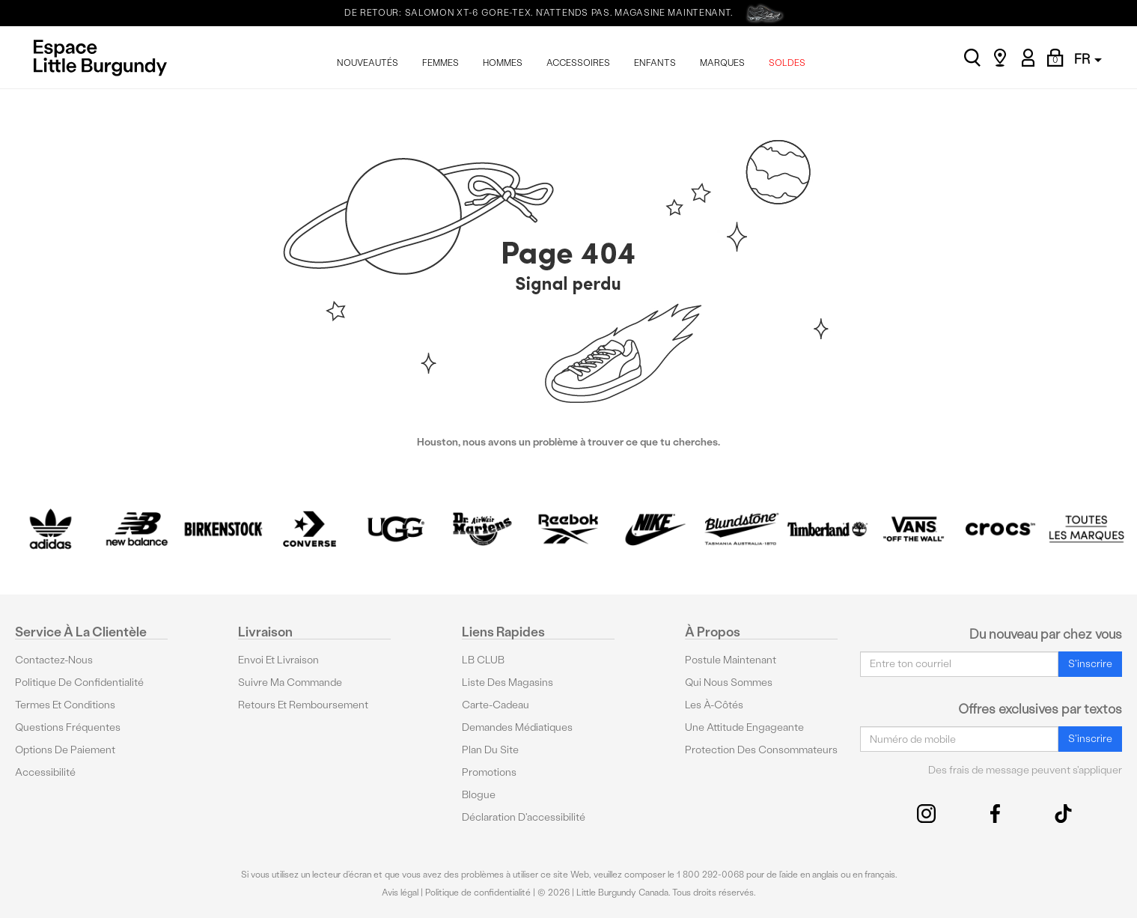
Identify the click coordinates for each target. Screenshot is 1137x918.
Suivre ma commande (290, 682)
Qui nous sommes (728, 682)
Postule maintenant (730, 660)
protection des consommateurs (761, 750)
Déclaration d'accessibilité (523, 817)
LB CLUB (483, 660)
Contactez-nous (54, 660)
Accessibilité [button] (45, 772)
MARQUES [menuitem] (722, 63)
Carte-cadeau (495, 705)
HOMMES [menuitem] (502, 63)
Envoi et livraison (278, 660)
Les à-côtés (714, 705)
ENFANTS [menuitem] (655, 63)
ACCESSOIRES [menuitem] (578, 63)
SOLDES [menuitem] (787, 63)
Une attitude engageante (744, 727)
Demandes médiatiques (517, 727)
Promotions (489, 772)
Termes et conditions (65, 705)
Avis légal (400, 892)
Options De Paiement (65, 750)
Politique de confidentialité (79, 682)
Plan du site (490, 750)
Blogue (479, 794)
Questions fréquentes (68, 727)
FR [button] (1088, 59)
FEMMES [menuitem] (440, 63)
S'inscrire (1090, 663)
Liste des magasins (507, 682)
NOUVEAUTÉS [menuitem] (367, 63)
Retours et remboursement (303, 705)
